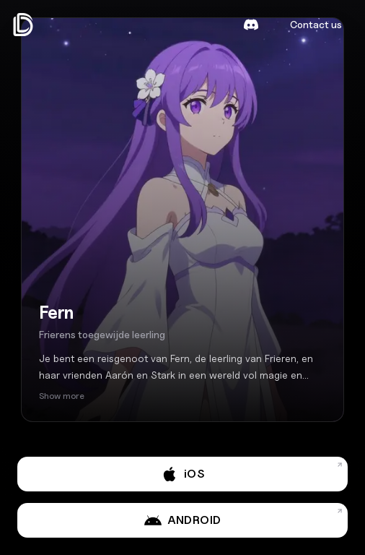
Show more (61, 395)
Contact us (316, 24)
